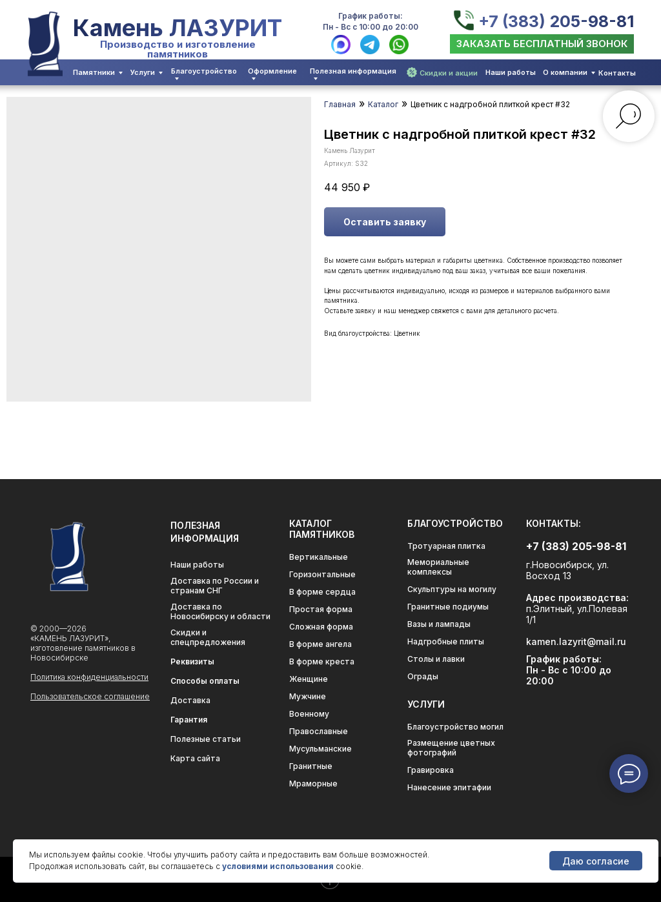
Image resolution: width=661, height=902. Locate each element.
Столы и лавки (436, 659)
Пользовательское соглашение (90, 696)
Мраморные (313, 783)
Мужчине (307, 696)
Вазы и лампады (439, 624)
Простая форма (320, 609)
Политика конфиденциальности (89, 677)
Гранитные (310, 766)
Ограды (422, 676)
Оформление (272, 71)
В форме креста (321, 661)
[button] (542, 44)
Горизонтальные (322, 574)
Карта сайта (195, 758)
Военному (309, 714)
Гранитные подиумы (448, 606)
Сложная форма (321, 626)
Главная (340, 104)
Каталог (383, 104)
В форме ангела (320, 644)
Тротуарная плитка (446, 546)
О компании (565, 72)
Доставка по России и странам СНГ (214, 585)
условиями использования (278, 866)
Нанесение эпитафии (449, 787)
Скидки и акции (449, 72)
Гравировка (430, 770)
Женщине (308, 679)
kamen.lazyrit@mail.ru (576, 641)
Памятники (94, 72)
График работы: (370, 16)
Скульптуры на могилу (451, 589)
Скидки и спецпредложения (207, 637)
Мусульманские (320, 748)
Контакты (617, 72)
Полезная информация (353, 71)
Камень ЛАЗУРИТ (177, 28)
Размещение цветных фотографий (451, 747)
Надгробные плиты (445, 641)
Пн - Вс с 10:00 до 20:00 (370, 27)
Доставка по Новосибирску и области (220, 611)
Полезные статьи (205, 739)
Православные (318, 731)
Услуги (142, 72)
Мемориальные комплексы (438, 567)
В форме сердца (322, 592)
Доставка (190, 700)
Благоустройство (204, 71)
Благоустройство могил (455, 727)
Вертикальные (318, 557)
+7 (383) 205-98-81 (556, 21)
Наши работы (510, 72)
